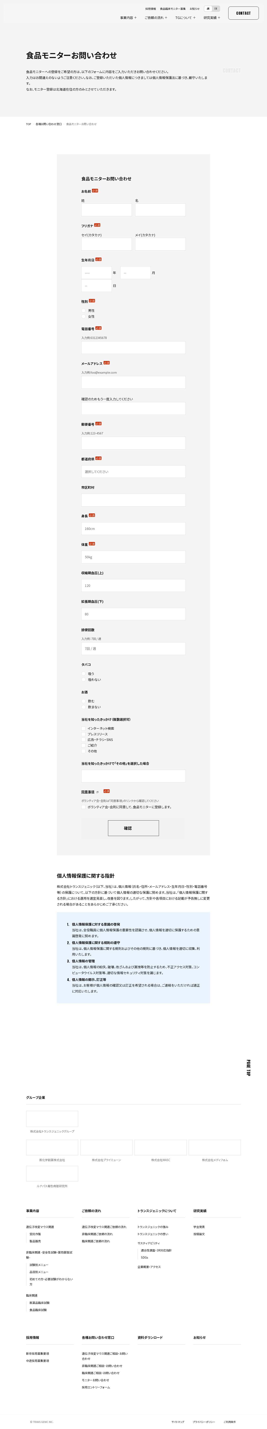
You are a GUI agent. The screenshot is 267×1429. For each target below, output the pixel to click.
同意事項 (89, 791)
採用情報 (150, 9)
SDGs (144, 1257)
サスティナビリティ (149, 1243)
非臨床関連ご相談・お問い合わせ (102, 1366)
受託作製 (35, 1234)
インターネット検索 (101, 728)
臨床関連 (32, 1295)
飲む (91, 700)
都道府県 (91, 458)
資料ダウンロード (150, 1337)
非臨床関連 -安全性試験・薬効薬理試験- (49, 1254)
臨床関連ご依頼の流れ (96, 1241)
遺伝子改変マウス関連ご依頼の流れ (104, 1227)
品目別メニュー (39, 1272)
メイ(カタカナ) (145, 234)
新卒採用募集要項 (37, 1353)
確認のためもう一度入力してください (107, 398)
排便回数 (87, 629)
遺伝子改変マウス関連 (40, 1227)
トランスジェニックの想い (153, 1234)
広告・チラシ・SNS (100, 739)
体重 (88, 544)
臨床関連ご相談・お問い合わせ (100, 1373)
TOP (28, 124)
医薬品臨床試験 (40, 1303)
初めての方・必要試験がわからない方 (51, 1281)
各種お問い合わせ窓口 (49, 124)
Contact (243, 13)
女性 (91, 316)
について (183, 17)
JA (208, 8)
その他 (92, 750)
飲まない (94, 706)
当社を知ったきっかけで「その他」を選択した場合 (115, 763)
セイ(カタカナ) (91, 234)
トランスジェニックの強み (153, 1227)
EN (215, 8)
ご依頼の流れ (154, 17)
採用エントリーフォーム (96, 1387)
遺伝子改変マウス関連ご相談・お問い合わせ (105, 1356)
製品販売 (35, 1241)
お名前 (89, 191)
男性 (91, 310)
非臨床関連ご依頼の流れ (97, 1234)
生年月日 (91, 260)
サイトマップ (178, 1421)
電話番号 (91, 328)
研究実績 (210, 17)
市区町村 (87, 487)
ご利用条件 (230, 1421)
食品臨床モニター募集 (173, 9)
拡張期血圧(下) (92, 601)
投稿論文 (199, 1234)
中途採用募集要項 (37, 1361)
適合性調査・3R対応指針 (156, 1250)
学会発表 (199, 1227)
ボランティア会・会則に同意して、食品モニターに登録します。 (129, 806)
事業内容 (126, 17)
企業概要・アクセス (149, 1267)
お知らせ (195, 9)
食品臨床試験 (38, 1310)
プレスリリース (98, 734)
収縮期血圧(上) (92, 572)
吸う (91, 673)
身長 (88, 515)
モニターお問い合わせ (95, 1380)
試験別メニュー (39, 1265)
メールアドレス (95, 363)
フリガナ (90, 225)
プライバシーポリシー (204, 1421)
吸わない (94, 679)
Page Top (248, 1068)
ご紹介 (92, 745)
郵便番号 (91, 424)
